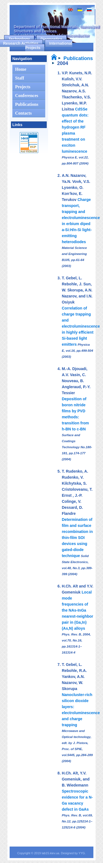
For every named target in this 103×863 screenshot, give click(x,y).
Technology (19, 39)
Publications (78, 58)
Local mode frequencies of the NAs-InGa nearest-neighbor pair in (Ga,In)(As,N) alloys (77, 610)
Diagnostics (51, 39)
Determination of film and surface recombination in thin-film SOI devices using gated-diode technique (77, 537)
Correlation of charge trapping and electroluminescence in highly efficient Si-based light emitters (81, 326)
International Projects (48, 45)
